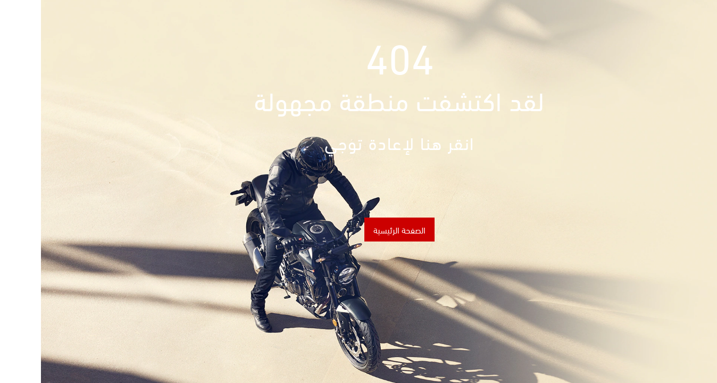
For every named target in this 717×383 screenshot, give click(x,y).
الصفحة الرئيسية (358, 229)
